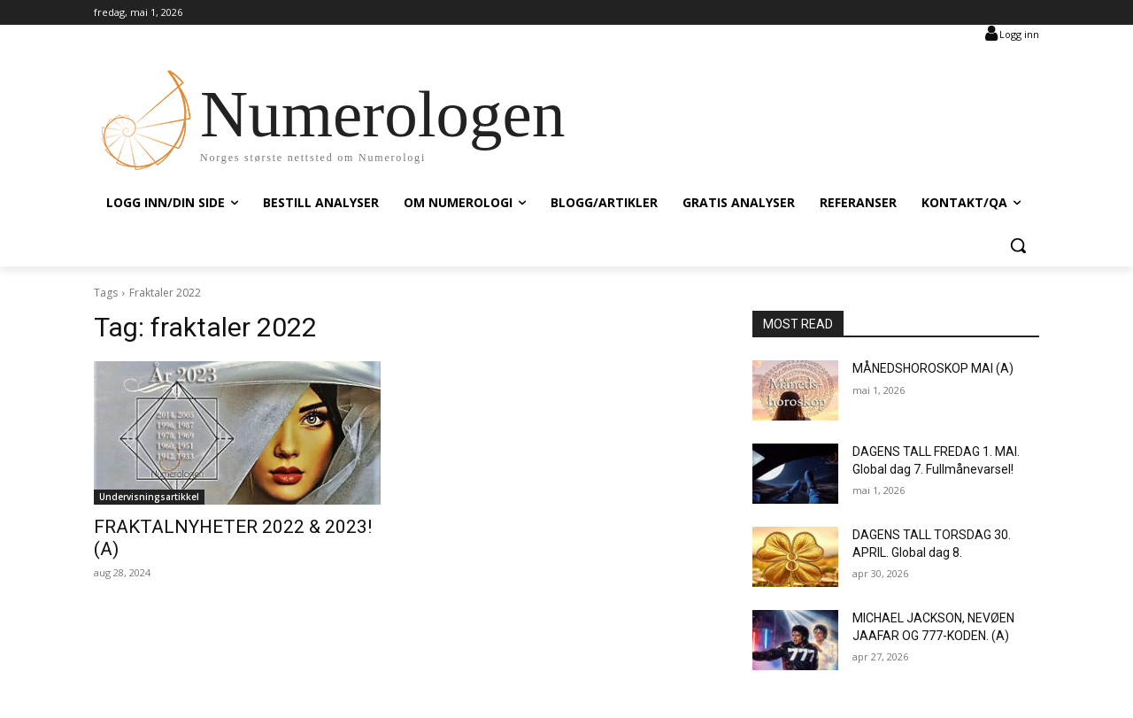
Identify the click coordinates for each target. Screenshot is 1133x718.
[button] (1018, 245)
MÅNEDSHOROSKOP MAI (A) (933, 368)
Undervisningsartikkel (149, 496)
